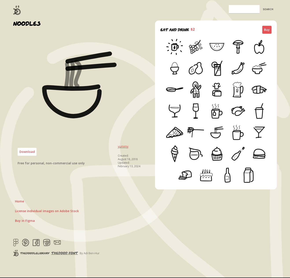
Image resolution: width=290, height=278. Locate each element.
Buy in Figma (25, 221)
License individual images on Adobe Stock (47, 211)
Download (27, 152)
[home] (17, 10)
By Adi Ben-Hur (90, 253)
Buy (267, 30)
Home (19, 201)
